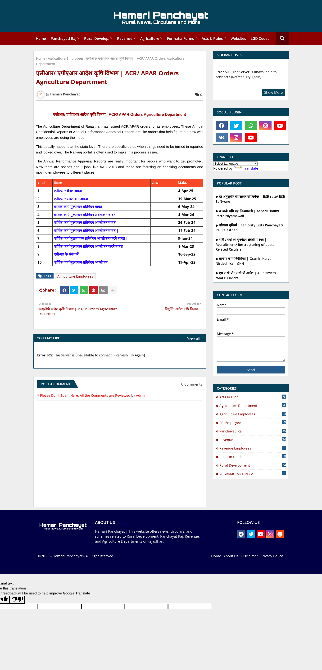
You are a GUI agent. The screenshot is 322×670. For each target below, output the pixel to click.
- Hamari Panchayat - (67, 555)
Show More (273, 92)
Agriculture (149, 38)
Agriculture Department (252, 405)
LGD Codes (260, 38)
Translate (246, 168)
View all (193, 338)
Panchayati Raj (63, 38)
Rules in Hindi (252, 456)
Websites (238, 38)
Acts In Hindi (252, 397)
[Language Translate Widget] (235, 163)
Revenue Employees (252, 448)
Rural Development (252, 465)
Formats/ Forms (180, 38)
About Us (230, 555)
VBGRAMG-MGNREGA (252, 473)
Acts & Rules (212, 38)
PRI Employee (252, 422)
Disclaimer (249, 555)
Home (41, 38)
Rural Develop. (96, 38)
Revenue (124, 38)
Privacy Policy (271, 555)
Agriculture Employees (66, 58)
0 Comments (191, 384)
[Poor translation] (17, 600)
